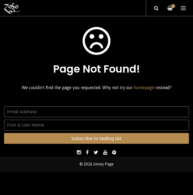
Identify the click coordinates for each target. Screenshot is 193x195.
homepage (144, 87)
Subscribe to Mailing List (96, 138)
